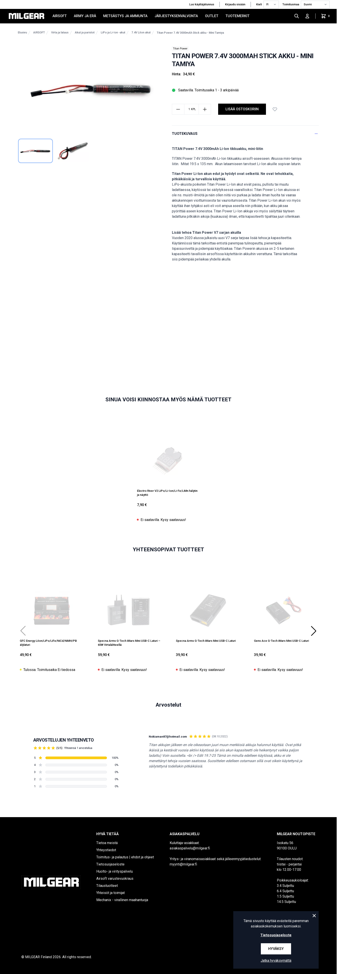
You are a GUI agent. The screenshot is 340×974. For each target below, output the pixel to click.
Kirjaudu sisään (235, 4)
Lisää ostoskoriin (242, 109)
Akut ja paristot (85, 32)
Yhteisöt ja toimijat (110, 893)
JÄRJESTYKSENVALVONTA (176, 16)
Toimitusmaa (290, 4)
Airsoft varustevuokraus (114, 878)
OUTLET (211, 16)
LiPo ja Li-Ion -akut (113, 32)
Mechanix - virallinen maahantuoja (122, 900)
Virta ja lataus (59, 32)
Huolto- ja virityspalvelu (114, 871)
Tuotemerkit (237, 16)
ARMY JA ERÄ (85, 16)
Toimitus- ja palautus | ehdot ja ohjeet (125, 857)
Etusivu (22, 32)
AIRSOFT (59, 16)
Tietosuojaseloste (110, 864)
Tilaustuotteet (107, 886)
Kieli (259, 4)
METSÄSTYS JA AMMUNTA (125, 16)
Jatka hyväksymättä (276, 960)
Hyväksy (276, 949)
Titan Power (180, 48)
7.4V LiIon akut (141, 32)
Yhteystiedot (106, 850)
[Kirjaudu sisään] (307, 16)
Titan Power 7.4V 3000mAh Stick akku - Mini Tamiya (190, 32)
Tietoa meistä (107, 843)
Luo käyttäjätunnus (201, 4)
